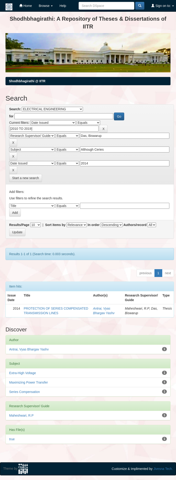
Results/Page (19, 225)
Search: (15, 109)
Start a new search (25, 178)
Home (25, 6)
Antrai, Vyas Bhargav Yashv (29, 349)
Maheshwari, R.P (21, 415)
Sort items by (55, 225)
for (11, 116)
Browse (46, 6)
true (12, 439)
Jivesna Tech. (163, 469)
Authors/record (134, 225)
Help (63, 6)
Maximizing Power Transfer (28, 382)
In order (94, 225)
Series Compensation (24, 392)
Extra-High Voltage (22, 373)
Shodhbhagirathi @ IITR (27, 81)
